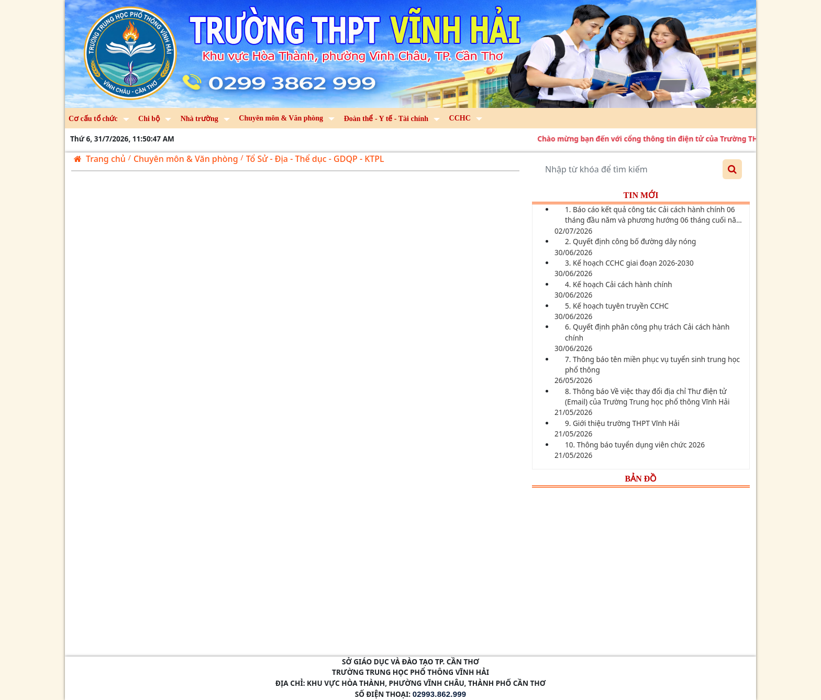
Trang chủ (100, 159)
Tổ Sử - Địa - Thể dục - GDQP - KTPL (315, 159)
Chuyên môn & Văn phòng (186, 159)
